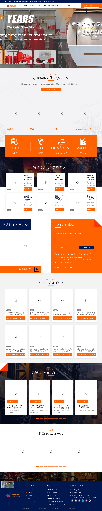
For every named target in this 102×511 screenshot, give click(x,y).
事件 (69, 5)
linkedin (72, 500)
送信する (87, 247)
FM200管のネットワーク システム (56, 504)
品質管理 (29, 495)
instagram (86, 500)
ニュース (62, 5)
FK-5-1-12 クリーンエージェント (56, 498)
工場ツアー (30, 492)
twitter (83, 500)
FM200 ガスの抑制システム (55, 492)
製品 (25, 5)
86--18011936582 (49, 1)
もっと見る (51, 89)
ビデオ (32, 5)
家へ (20, 5)
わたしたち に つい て (51, 5)
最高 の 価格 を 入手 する (28, 189)
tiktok (90, 500)
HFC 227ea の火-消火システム (55, 501)
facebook (79, 500)
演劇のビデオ (29, 269)
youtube (76, 500)
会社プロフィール (31, 490)
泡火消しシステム (52, 495)
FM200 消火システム (53, 490)
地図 (28, 498)
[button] (7, 36)
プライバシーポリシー (33, 501)
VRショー (39, 5)
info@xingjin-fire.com (36, 1)
